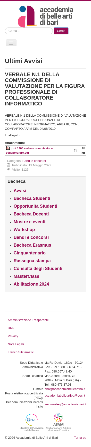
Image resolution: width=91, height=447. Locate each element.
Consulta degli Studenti (38, 268)
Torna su (80, 437)
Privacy (13, 336)
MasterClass (26, 276)
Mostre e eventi (29, 221)
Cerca (61, 31)
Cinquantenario (30, 253)
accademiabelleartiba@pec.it (65, 395)
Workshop (24, 229)
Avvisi (20, 190)
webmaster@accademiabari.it (65, 404)
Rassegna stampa (32, 260)
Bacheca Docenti (31, 214)
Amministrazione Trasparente (28, 320)
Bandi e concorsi (34, 161)
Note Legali (16, 344)
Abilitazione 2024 (31, 284)
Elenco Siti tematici (21, 352)
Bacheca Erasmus (32, 245)
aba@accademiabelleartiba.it (65, 389)
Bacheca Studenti (32, 198)
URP (11, 328)
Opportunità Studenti (35, 206)
